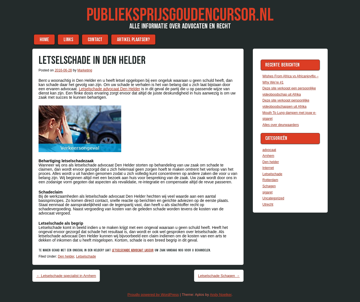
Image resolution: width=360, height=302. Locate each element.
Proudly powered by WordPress (153, 294)
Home (44, 39)
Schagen (269, 186)
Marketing (84, 70)
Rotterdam (270, 180)
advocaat (269, 150)
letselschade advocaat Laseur (133, 250)
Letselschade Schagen (219, 276)
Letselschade (86, 256)
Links (68, 39)
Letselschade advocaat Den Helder (109, 89)
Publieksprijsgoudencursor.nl (180, 15)
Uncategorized (273, 198)
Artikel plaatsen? (133, 39)
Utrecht (267, 204)
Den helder (66, 256)
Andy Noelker (220, 294)
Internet (268, 168)
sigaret (267, 192)
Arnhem (268, 156)
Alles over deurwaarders (280, 125)
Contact (95, 39)
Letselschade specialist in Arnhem (66, 276)
